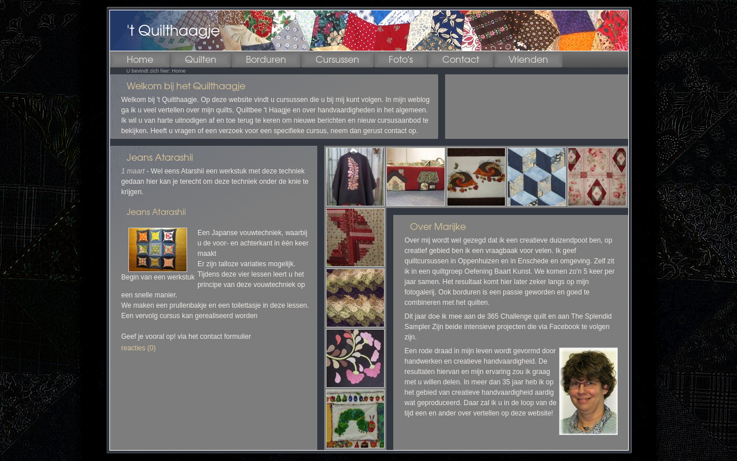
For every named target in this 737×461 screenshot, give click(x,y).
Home (179, 71)
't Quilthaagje (173, 30)
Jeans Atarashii (160, 157)
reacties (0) (138, 348)
